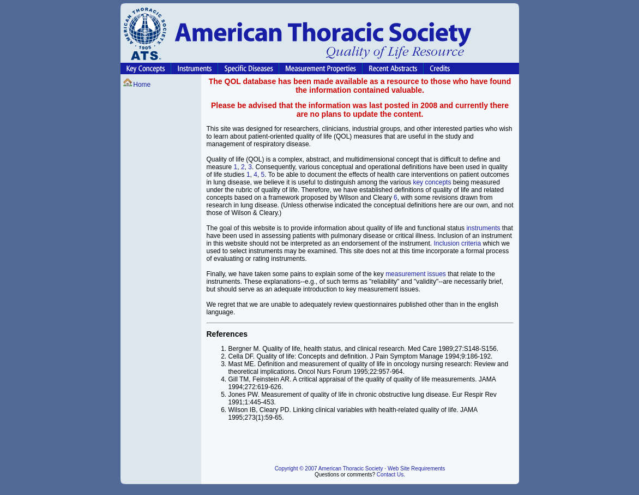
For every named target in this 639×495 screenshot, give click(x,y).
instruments (483, 228)
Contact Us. (391, 475)
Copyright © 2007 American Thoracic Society (329, 469)
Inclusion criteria (457, 243)
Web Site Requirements (416, 469)
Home (141, 84)
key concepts (432, 182)
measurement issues (415, 274)
